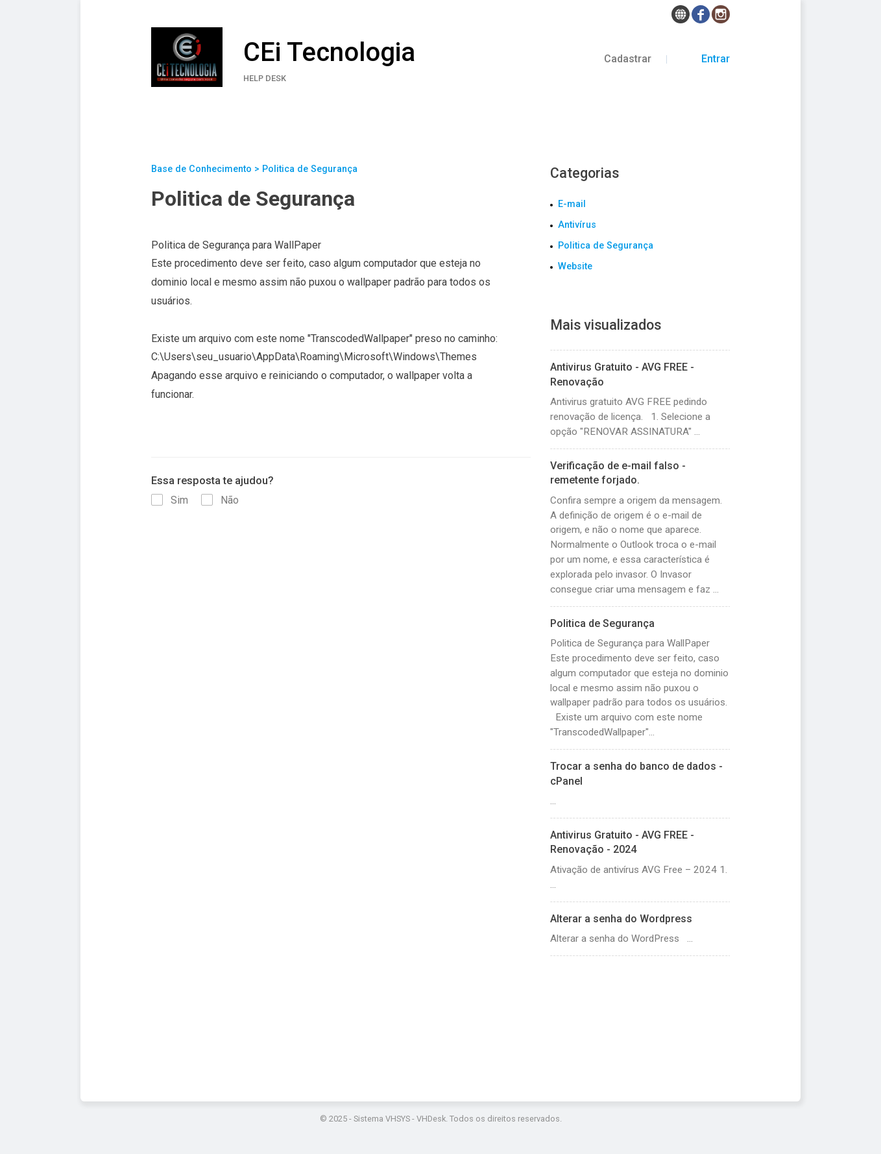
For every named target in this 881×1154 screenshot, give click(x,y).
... (640, 783)
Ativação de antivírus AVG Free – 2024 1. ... (640, 859)
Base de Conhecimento (201, 169)
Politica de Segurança (605, 245)
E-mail (572, 204)
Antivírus (577, 224)
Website (575, 266)
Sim (171, 500)
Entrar (706, 59)
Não (220, 500)
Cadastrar (629, 59)
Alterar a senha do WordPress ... (640, 928)
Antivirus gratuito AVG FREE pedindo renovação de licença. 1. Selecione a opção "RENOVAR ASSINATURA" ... (640, 398)
